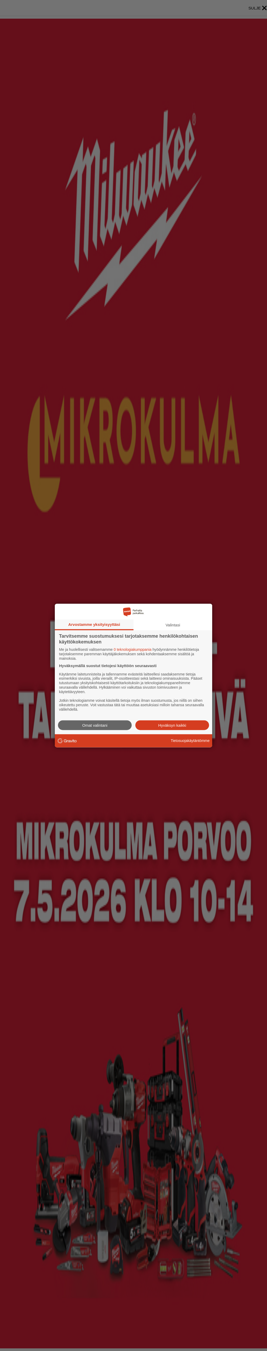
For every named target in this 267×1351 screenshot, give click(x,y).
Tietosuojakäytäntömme (190, 741)
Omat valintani (95, 725)
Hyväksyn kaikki (172, 725)
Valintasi (172, 625)
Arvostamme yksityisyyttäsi (94, 624)
